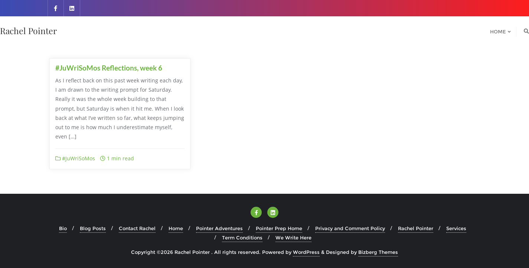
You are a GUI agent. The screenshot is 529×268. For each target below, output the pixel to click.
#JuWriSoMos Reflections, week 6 (108, 67)
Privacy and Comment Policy (350, 228)
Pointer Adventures (219, 228)
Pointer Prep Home (279, 228)
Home (176, 228)
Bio (63, 228)
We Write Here (293, 238)
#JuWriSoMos (75, 158)
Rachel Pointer (415, 228)
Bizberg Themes (378, 252)
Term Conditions (242, 238)
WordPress (306, 252)
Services (456, 228)
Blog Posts (93, 228)
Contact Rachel (137, 228)
